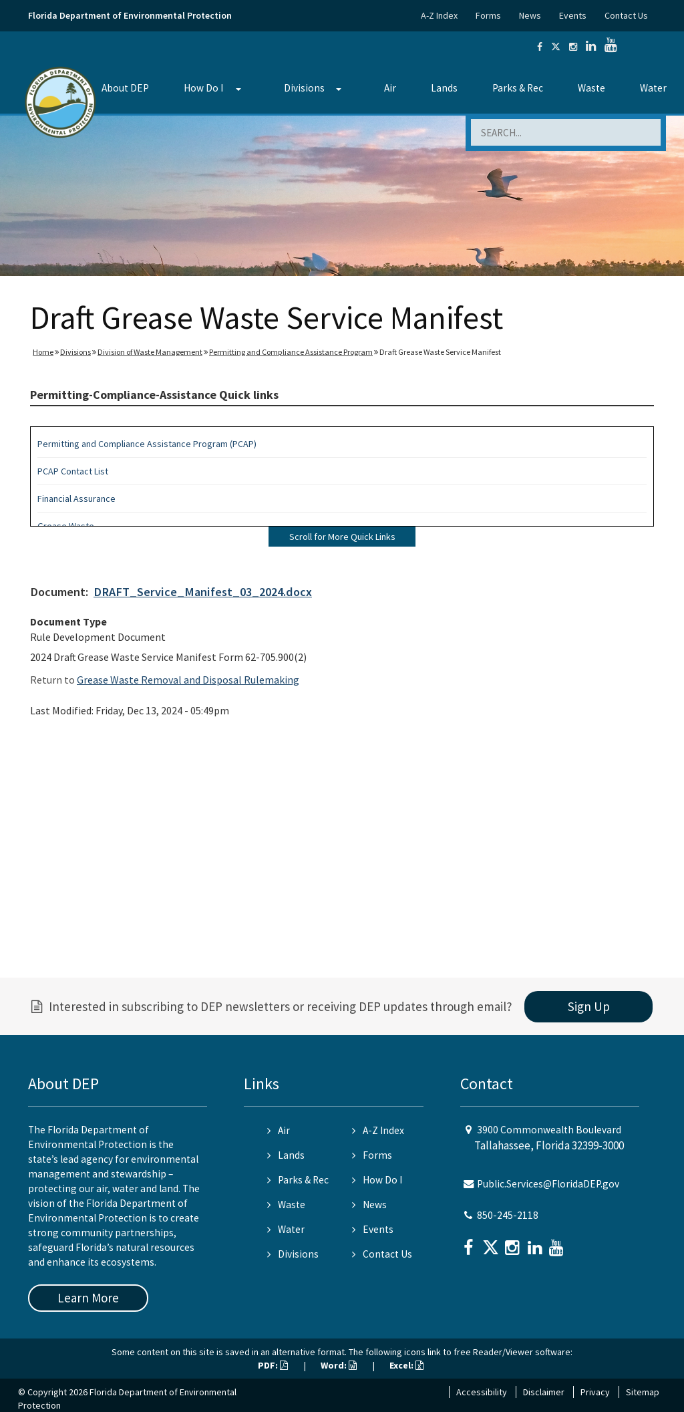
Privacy (595, 1392)
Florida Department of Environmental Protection (130, 15)
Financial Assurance (76, 498)
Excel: (406, 1365)
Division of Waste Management (150, 352)
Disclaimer (543, 1392)
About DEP (125, 88)
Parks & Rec (517, 88)
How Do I (203, 88)
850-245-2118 (507, 1215)
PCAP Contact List (72, 471)
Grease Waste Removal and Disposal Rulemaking (188, 679)
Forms (488, 15)
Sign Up (589, 1006)
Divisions (304, 88)
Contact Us (626, 15)
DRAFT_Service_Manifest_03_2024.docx (203, 591)
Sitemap (642, 1392)
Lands (444, 88)
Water (653, 88)
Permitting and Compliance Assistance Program (291, 352)
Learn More (88, 1298)
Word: (339, 1365)
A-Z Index (439, 15)
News (530, 15)
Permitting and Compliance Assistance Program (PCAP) (146, 444)
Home (43, 352)
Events (572, 15)
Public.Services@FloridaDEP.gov (548, 1183)
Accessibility (481, 1392)
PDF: (273, 1365)
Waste (591, 88)
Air (390, 88)
